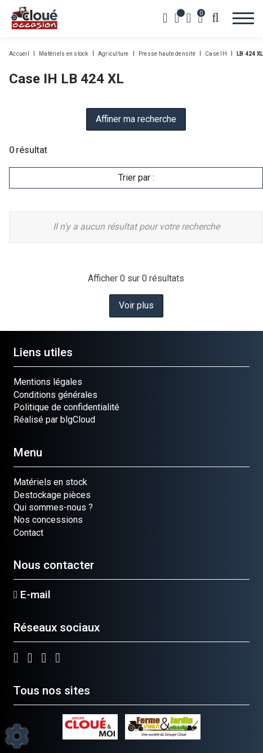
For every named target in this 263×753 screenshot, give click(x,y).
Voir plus (136, 305)
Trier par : (136, 177)
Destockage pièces (52, 495)
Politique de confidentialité (66, 407)
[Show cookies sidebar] (17, 736)
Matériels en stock (50, 482)
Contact (28, 532)
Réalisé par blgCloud (54, 419)
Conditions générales (55, 394)
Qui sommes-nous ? (53, 507)
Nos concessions (48, 519)
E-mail (32, 595)
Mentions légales (48, 381)
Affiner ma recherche (136, 119)
